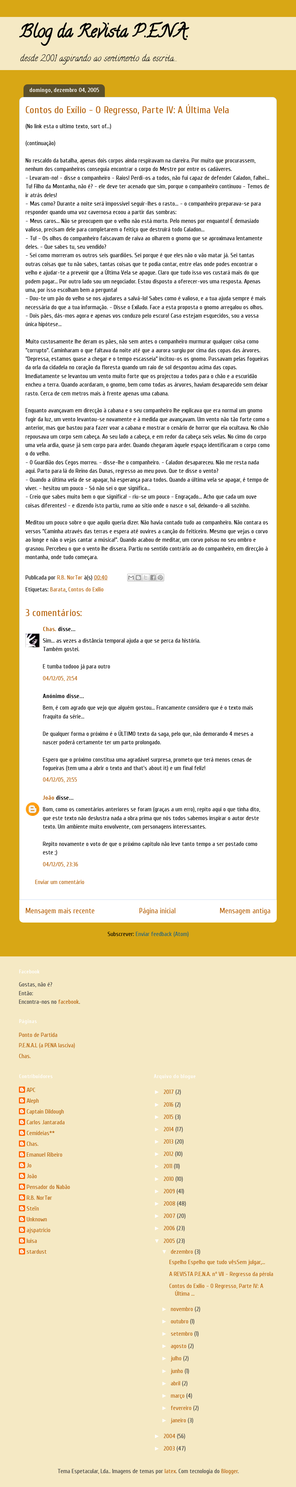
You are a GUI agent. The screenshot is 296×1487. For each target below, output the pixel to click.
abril (176, 1383)
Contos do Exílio (86, 589)
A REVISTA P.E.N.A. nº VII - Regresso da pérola (221, 1274)
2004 (170, 1436)
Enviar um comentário (59, 882)
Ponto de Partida (38, 1035)
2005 (170, 1240)
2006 (170, 1228)
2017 (169, 1091)
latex (170, 1471)
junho (178, 1371)
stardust (37, 1251)
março (178, 1395)
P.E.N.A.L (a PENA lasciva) (47, 1045)
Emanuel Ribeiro (44, 1154)
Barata (58, 589)
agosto (179, 1346)
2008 (170, 1203)
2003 (170, 1448)
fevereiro (182, 1408)
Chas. (49, 629)
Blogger (229, 1471)
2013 (169, 1141)
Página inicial (157, 911)
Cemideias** (41, 1133)
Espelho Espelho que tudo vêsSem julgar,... (217, 1262)
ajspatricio (38, 1230)
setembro (182, 1333)
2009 (170, 1191)
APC (31, 1090)
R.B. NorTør (39, 1197)
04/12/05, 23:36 (60, 864)
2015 (169, 1117)
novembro (183, 1309)
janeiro (179, 1420)
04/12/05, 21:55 (60, 779)
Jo (29, 1165)
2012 (169, 1153)
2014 (169, 1129)
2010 (169, 1179)
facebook (68, 1001)
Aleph (33, 1100)
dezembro (183, 1251)
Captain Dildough (45, 1111)
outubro (180, 1321)
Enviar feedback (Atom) (162, 934)
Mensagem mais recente (60, 911)
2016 (169, 1104)
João (48, 797)
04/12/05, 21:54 (60, 678)
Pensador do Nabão (48, 1187)
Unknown (37, 1219)
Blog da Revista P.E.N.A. (103, 33)
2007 (170, 1215)
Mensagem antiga (245, 911)
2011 (168, 1166)
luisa (32, 1240)
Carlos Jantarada (46, 1122)
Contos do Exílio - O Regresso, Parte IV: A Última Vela (127, 110)
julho (177, 1358)
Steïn (33, 1208)
